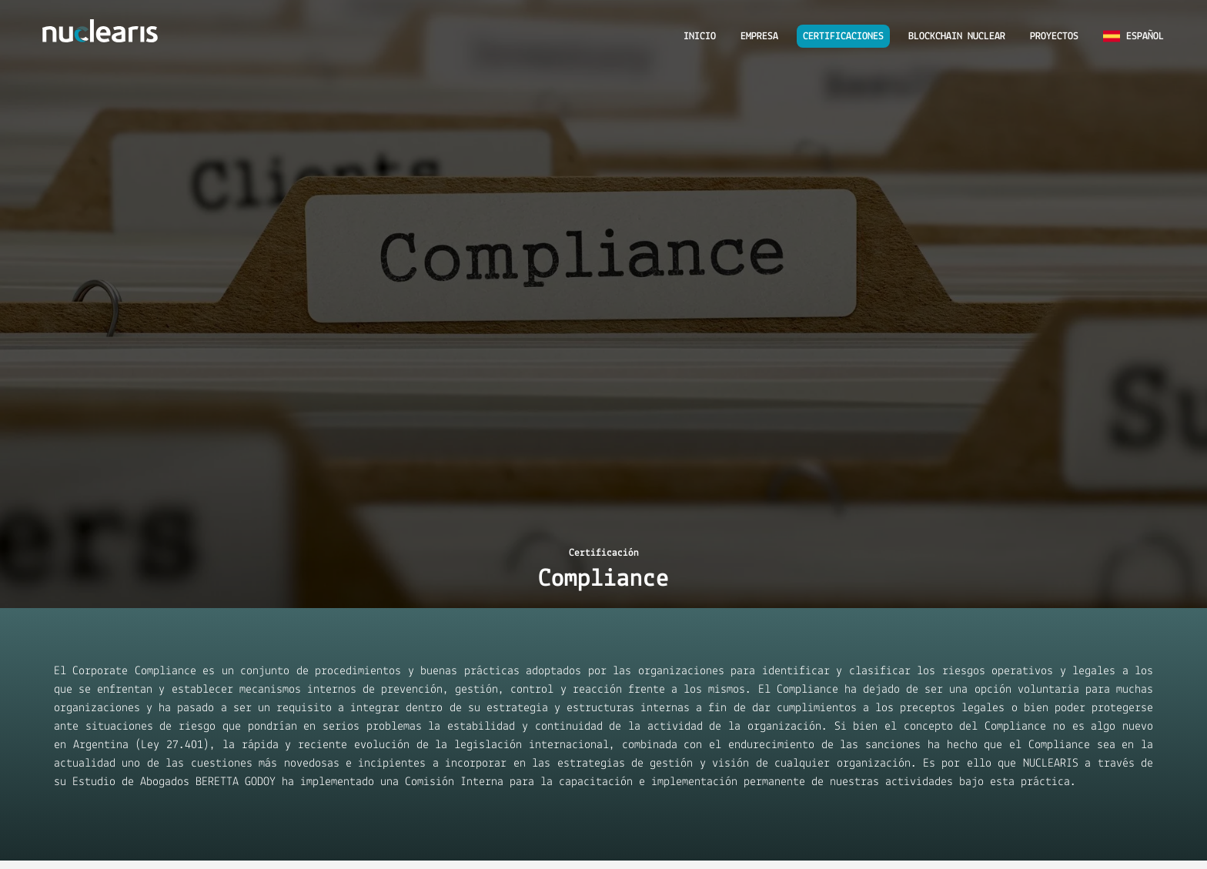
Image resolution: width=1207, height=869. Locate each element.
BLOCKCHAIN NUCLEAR (956, 36)
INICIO (700, 36)
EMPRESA (759, 36)
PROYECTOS (1054, 36)
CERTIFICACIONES (843, 36)
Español (1134, 36)
